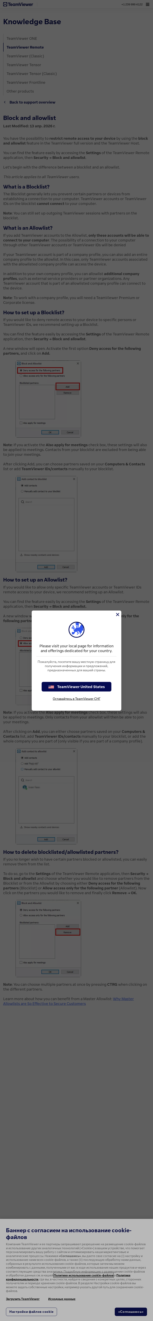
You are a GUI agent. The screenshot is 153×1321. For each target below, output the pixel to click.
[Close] (117, 615)
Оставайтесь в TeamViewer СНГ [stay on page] (76, 698)
